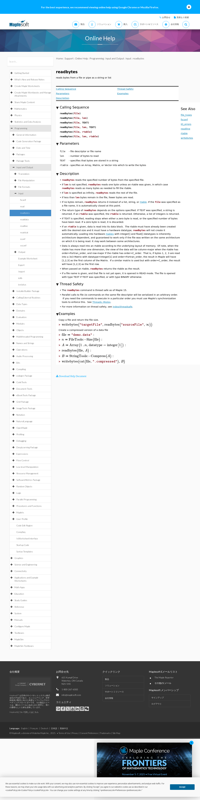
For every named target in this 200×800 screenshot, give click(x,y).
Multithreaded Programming (29, 336)
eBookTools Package (26, 395)
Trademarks (105, 733)
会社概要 (15, 671)
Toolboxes (19, 632)
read (22, 206)
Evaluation (21, 317)
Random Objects (24, 486)
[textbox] (107, 324)
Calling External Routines (28, 297)
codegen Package (24, 375)
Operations (21, 349)
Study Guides (20, 600)
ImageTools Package (25, 408)
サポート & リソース (114, 691)
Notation (20, 414)
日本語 (54, 728)
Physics (18, 115)
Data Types (21, 304)
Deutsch (44, 728)
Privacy (75, 733)
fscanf (23, 200)
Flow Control (22, 460)
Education (19, 593)
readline (24, 226)
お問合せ (166, 17)
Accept (182, 787)
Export (21, 265)
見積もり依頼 (183, 17)
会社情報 (109, 698)
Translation (23, 173)
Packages (20, 154)
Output (21, 252)
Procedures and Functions (29, 506)
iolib (20, 278)
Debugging (21, 440)
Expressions (22, 453)
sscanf (23, 245)
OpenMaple (21, 427)
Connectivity (20, 571)
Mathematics (20, 108)
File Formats (24, 187)
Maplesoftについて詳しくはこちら (24, 712)
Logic (18, 493)
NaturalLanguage (24, 421)
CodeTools (21, 382)
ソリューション (112, 685)
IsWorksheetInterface (27, 538)
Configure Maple (22, 626)
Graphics (18, 558)
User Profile (22, 519)
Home (59, 58)
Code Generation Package (28, 141)
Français (34, 728)
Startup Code (22, 545)
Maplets (20, 512)
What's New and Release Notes (29, 79)
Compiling (21, 369)
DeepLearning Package (27, 447)
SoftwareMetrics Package (28, 480)
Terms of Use (64, 733)
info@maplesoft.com (71, 695)
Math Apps (19, 587)
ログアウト (156, 703)
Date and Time (23, 147)
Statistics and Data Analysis (27, 121)
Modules (20, 323)
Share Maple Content (24, 102)
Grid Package (22, 401)
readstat (24, 232)
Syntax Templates (24, 551)
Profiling (20, 434)
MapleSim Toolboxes (24, 646)
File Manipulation (26, 180)
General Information (26, 134)
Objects (20, 330)
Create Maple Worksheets (27, 86)
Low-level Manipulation (27, 467)
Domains (20, 310)
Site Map (116, 733)
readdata (24, 219)
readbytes (25, 213)
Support (69, 58)
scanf (22, 239)
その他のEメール (162, 683)
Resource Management (27, 473)
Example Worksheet (27, 258)
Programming (20, 128)
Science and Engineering (25, 564)
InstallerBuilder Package (27, 291)
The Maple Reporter (164, 677)
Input (20, 193)
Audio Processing (24, 356)
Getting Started (21, 73)
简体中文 (64, 728)
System (17, 613)
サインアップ (157, 697)
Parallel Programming (26, 499)
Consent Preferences (89, 733)
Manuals (18, 619)
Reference (19, 606)
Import (21, 271)
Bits (18, 362)
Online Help (81, 58)
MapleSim (18, 639)
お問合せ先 (62, 671)
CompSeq (20, 532)
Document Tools (24, 388)
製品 (107, 679)
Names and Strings (25, 343)
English (24, 728)
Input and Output (24, 167)
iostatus (22, 284)
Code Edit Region (24, 525)
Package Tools (23, 160)
